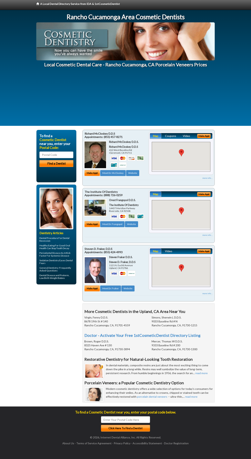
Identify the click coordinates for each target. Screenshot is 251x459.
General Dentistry (48, 267)
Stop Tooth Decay (60, 248)
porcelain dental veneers (152, 396)
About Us (68, 443)
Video (186, 136)
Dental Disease (47, 275)
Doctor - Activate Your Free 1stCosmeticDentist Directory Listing (142, 335)
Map (155, 136)
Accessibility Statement (147, 443)
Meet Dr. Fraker (110, 288)
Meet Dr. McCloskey (113, 172)
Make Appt (92, 172)
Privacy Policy (122, 443)
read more (201, 373)
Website (132, 172)
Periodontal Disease (50, 252)
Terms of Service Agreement (94, 443)
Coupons (170, 136)
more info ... (207, 178)
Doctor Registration (176, 443)
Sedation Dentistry (49, 260)
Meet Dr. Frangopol (112, 224)
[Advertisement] (125, 98)
